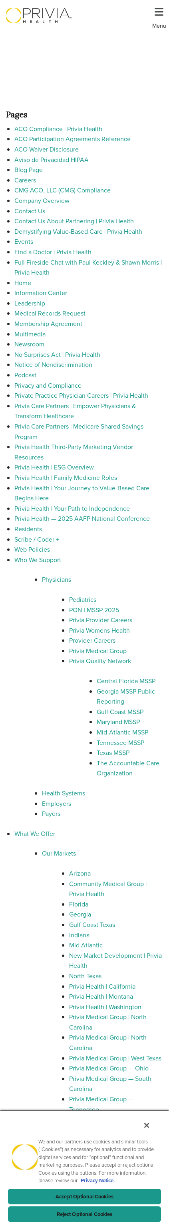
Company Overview (42, 200)
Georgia (80, 914)
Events (23, 241)
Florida (78, 904)
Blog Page (28, 169)
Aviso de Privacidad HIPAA (51, 159)
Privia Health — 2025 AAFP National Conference (82, 518)
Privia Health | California (102, 986)
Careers (25, 180)
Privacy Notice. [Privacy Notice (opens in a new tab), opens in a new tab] (98, 1180)
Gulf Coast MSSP (120, 711)
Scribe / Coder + (36, 539)
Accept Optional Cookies (84, 1196)
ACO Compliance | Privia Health (58, 129)
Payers (51, 813)
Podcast (25, 375)
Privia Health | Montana (101, 996)
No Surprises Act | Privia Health (57, 354)
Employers (56, 803)
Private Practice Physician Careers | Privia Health (81, 395)
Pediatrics (82, 599)
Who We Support (37, 559)
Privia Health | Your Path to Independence (72, 508)
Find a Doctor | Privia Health (52, 252)
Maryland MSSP (118, 721)
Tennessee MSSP (120, 742)
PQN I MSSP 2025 (94, 610)
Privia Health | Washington (105, 1007)
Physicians (56, 579)
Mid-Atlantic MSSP (122, 732)
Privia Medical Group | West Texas (115, 1058)
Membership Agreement (48, 323)
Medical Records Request (49, 313)
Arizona (80, 873)
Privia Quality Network (100, 661)
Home (22, 282)
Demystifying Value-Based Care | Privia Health (78, 231)
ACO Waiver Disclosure (46, 149)
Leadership (29, 303)
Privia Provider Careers (100, 620)
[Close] (146, 1125)
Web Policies (32, 549)
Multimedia (30, 334)
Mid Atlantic (86, 945)
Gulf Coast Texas (92, 924)
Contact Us (29, 211)
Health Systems (63, 793)
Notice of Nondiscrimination (53, 364)
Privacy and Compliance (48, 385)
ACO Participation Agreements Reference (72, 139)
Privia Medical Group (98, 650)
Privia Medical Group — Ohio (109, 1068)
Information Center (40, 292)
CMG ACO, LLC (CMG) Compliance (62, 190)
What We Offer (34, 833)
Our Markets (59, 853)
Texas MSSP (113, 752)
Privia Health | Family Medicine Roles (65, 477)
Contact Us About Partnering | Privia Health (74, 221)
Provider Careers (92, 640)
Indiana (79, 935)
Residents (28, 529)
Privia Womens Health (99, 630)
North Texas (85, 976)
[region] (84, 1167)
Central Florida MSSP (126, 681)
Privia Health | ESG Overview (54, 467)
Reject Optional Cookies (85, 1214)
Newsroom (29, 344)
